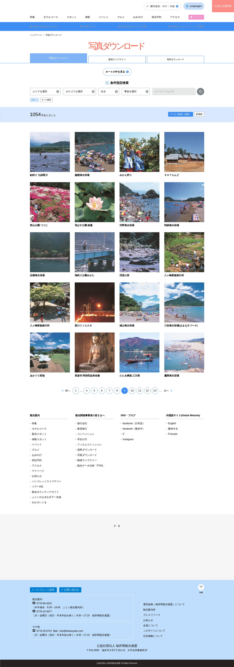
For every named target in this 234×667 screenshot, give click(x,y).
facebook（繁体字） (134, 428)
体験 (33, 100)
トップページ (36, 35)
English (172, 423)
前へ (67, 390)
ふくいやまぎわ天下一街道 (46, 497)
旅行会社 (82, 423)
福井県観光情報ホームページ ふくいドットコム (50, 6)
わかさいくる (39, 502)
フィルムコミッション (89, 444)
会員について (150, 625)
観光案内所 (149, 609)
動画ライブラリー (117, 59)
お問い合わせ (71, 589)
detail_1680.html (184, 154)
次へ (166, 390)
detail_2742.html (50, 305)
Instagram (128, 439)
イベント (104, 17)
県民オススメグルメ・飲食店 (188, 26)
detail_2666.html (139, 254)
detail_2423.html (184, 204)
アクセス (175, 17)
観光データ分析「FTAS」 (91, 465)
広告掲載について (153, 636)
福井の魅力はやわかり (45, 26)
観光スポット (39, 434)
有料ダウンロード (175, 59)
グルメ (121, 17)
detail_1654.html (95, 154)
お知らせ (37, 476)
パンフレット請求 (44, 589)
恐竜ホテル (90, 26)
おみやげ (138, 17)
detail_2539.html (50, 254)
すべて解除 (46, 100)
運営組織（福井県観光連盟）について (164, 604)
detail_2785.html (184, 305)
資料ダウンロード (87, 449)
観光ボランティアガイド (45, 492)
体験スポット (39, 439)
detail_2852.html (95, 355)
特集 (32, 17)
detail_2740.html (184, 254)
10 (132, 390)
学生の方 (82, 439)
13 (155, 390)
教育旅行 (82, 428)
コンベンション (85, 434)
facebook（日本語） (134, 423)
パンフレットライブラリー (46, 481)
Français (172, 434)
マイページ (197, 17)
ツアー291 (37, 486)
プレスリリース (151, 615)
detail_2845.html (50, 355)
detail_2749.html (95, 305)
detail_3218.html (184, 355)
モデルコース (50, 17)
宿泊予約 (156, 17)
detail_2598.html (95, 254)
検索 (200, 92)
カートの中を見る (115, 71)
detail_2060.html (139, 204)
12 (147, 390)
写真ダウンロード (87, 455)
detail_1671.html (139, 154)
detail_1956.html (95, 204)
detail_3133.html (139, 355)
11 (139, 390)
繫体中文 (173, 428)
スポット (72, 17)
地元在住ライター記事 (134, 26)
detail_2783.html (139, 305)
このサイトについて (154, 630)
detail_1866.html (50, 204)
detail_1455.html (50, 154)
